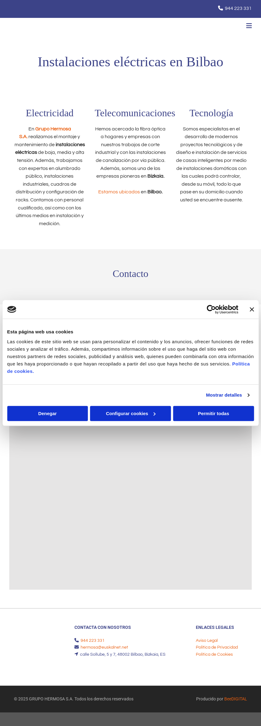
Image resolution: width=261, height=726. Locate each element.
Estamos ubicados (119, 191)
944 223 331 (238, 8)
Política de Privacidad (217, 647)
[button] (173, 27)
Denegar (47, 413)
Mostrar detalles (224, 395)
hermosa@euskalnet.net (104, 647)
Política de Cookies (214, 654)
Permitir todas (213, 413)
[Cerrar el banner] (252, 309)
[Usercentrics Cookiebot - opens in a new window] (211, 309)
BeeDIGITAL (235, 698)
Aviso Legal (207, 640)
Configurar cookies (131, 413)
